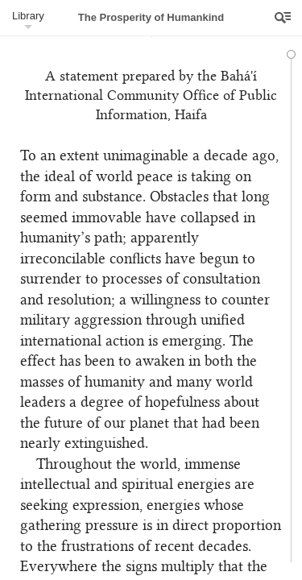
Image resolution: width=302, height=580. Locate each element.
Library (28, 16)
